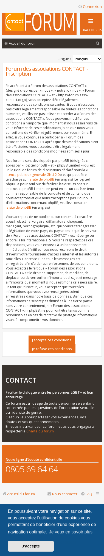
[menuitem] (97, 43)
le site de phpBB (41, 179)
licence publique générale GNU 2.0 (33, 174)
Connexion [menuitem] (90, 6)
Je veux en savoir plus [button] (70, 532)
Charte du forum (40, 431)
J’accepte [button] (31, 546)
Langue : (64, 58)
